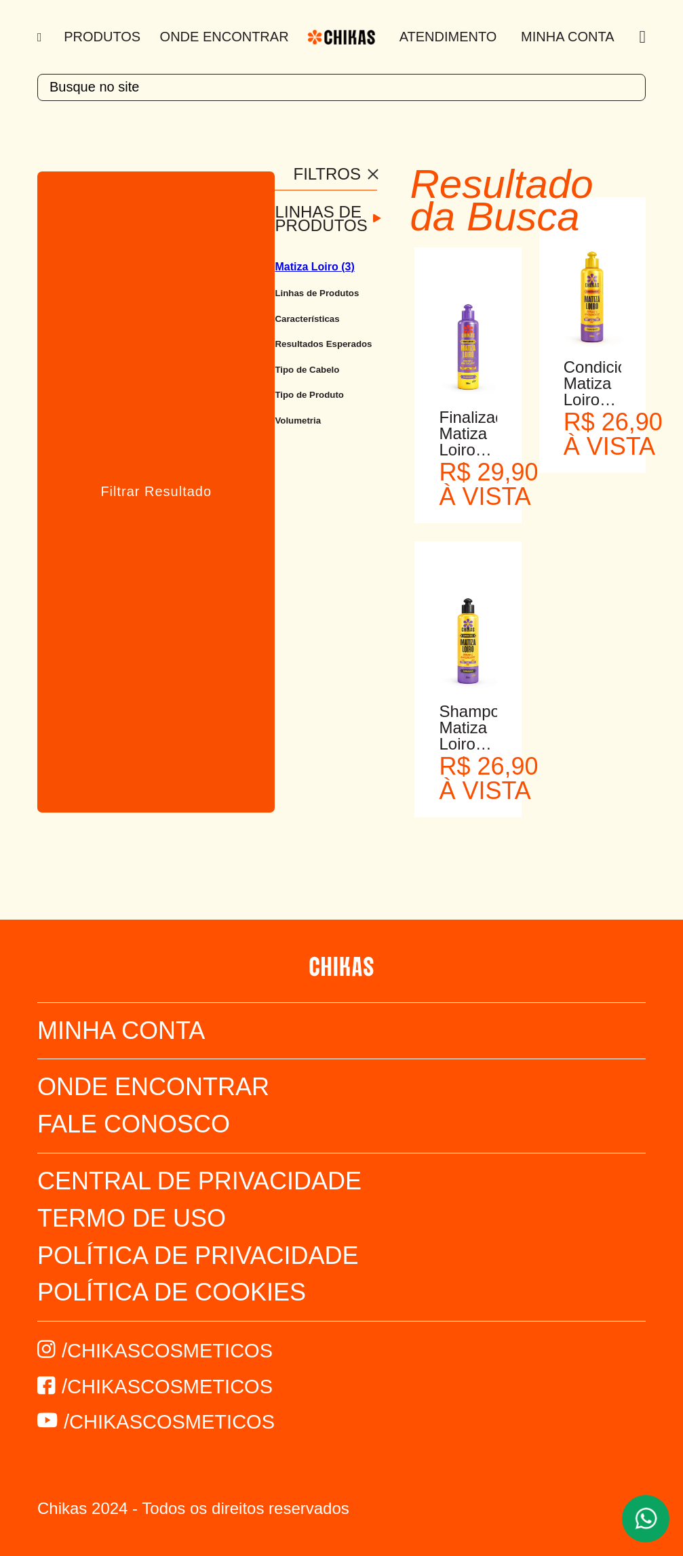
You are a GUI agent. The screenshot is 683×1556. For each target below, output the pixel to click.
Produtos (102, 36)
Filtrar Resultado (156, 491)
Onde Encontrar (224, 36)
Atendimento (448, 36)
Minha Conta (567, 36)
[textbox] (341, 87)
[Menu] (41, 37)
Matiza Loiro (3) (314, 266)
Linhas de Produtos (321, 218)
